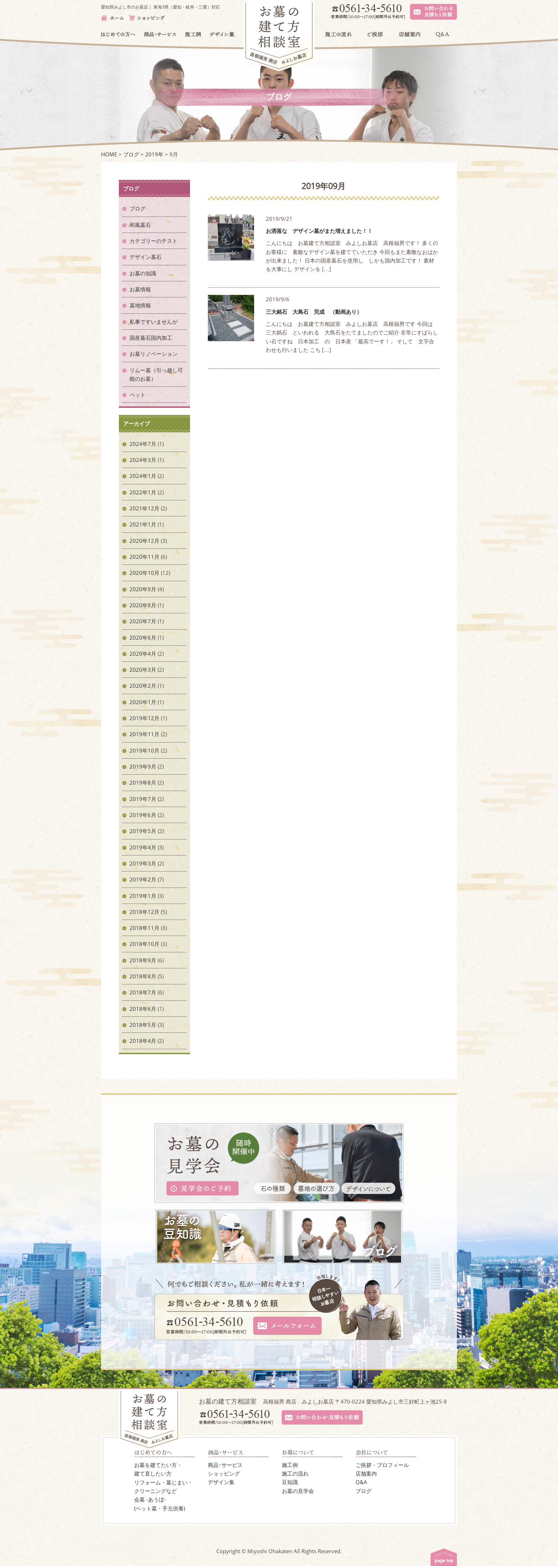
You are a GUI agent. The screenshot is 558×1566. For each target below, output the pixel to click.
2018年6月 (143, 1008)
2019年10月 (144, 750)
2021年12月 (144, 508)
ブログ (138, 208)
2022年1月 (143, 492)
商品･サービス (225, 1464)
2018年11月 (144, 927)
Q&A (361, 1482)
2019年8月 (143, 782)
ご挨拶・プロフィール (382, 1464)
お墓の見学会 (298, 1490)
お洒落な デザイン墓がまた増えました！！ (319, 230)
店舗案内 (366, 1473)
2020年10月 (144, 572)
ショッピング (224, 1473)
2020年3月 (143, 669)
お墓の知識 (143, 273)
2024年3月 (143, 459)
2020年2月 (143, 685)
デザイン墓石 (146, 256)
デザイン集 (221, 1482)
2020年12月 (144, 540)
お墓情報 (140, 289)
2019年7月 (143, 798)
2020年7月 (143, 621)
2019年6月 (143, 814)
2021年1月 (143, 524)
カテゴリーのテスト (154, 240)
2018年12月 (144, 911)
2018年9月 (143, 960)
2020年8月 (143, 605)
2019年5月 (143, 830)
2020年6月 (143, 637)
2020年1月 (143, 702)
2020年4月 (143, 653)
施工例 (290, 1464)
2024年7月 (143, 443)
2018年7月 (143, 992)
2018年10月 (144, 943)
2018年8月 (143, 976)
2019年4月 (143, 847)
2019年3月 (143, 863)
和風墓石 (140, 224)
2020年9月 (143, 589)
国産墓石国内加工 (151, 337)
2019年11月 (144, 734)
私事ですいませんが (154, 321)
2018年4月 (143, 1040)
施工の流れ (295, 1473)
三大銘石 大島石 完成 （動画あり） (314, 311)
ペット (138, 394)
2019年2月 (143, 879)
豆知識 (290, 1482)
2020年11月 (144, 556)
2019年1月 (143, 895)
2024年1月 (143, 475)
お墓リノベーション (154, 353)
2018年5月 (143, 1024)
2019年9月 (143, 766)
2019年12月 (144, 718)
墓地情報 (140, 305)
